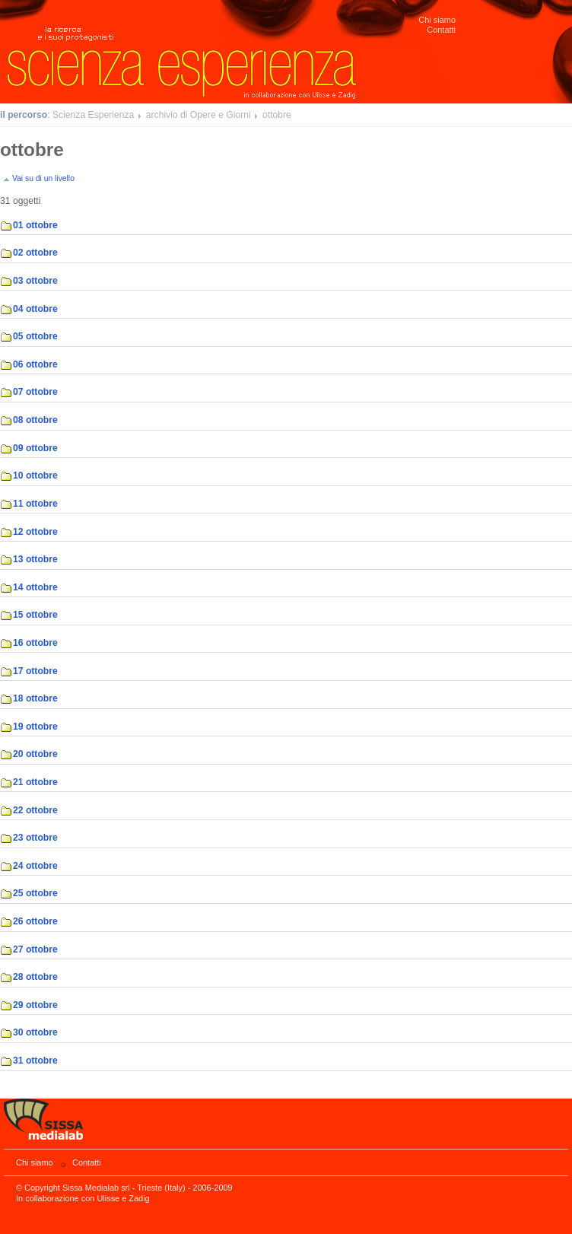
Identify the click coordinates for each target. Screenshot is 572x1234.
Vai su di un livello (43, 178)
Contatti (441, 29)
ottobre (276, 115)
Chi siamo (437, 19)
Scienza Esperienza (93, 115)
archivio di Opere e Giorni (198, 115)
